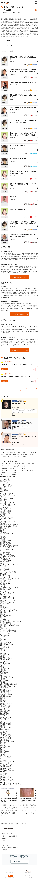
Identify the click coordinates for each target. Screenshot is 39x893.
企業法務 (2, 695)
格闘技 (2, 601)
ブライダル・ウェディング (7, 705)
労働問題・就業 (4, 691)
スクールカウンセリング (7, 770)
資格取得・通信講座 (5, 590)
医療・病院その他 (5, 676)
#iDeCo (17, 468)
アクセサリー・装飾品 (6, 498)
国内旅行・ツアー (5, 562)
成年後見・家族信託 (5, 690)
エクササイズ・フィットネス (8, 632)
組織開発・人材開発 (5, 738)
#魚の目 (23, 466)
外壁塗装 (2, 523)
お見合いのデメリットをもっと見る (19, 350)
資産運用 (2, 539)
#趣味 (23, 452)
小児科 (2, 667)
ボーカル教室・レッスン (7, 596)
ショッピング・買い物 (6, 493)
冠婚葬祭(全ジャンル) (6, 714)
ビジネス (2, 716)
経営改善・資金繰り (5, 724)
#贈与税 (3, 472)
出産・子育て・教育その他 (7, 624)
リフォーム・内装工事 (6, 517)
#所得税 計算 (29, 470)
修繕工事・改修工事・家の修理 (9, 526)
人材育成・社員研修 (5, 737)
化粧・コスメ (4, 628)
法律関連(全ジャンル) (6, 703)
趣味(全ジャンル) (5, 576)
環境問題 (2, 747)
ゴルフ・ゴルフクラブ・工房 (8, 572)
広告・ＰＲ (3, 719)
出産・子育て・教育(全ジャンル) (9, 625)
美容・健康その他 (5, 643)
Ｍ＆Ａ (2, 728)
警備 (1, 749)
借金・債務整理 (4, 685)
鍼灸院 (2, 671)
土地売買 (2, 516)
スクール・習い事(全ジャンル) (8, 610)
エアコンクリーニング (6, 485)
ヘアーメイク (4, 640)
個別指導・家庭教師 (5, 583)
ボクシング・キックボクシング (9, 602)
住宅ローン (3, 537)
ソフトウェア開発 (5, 759)
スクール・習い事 (5, 577)
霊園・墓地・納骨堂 (5, 710)
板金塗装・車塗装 (5, 553)
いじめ (2, 775)
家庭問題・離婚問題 (5, 767)
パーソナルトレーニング (7, 637)
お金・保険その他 (5, 548)
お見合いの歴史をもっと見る (19, 277)
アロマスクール (4, 607)
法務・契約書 (4, 733)
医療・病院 (3, 646)
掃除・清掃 (3, 481)
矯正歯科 (2, 649)
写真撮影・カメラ (5, 558)
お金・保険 (3, 535)
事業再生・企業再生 (5, 723)
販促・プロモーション (6, 721)
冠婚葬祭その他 (4, 713)
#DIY (2, 464)
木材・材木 (3, 528)
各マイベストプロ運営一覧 (10, 836)
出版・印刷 (3, 742)
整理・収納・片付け (5, 479)
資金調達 (2, 732)
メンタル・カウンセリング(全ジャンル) (11, 784)
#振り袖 (23, 468)
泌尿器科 (2, 656)
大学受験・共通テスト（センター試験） (11, 621)
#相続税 (28, 466)
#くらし (3, 452)
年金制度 (2, 536)
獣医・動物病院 (4, 569)
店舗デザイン (4, 531)
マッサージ (3, 634)
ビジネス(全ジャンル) (6, 764)
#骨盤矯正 (11, 468)
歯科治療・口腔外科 (5, 647)
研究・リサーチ (4, 751)
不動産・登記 (4, 688)
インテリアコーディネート (7, 521)
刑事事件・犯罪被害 (5, 696)
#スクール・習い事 (31, 452)
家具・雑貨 (3, 522)
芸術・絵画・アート (5, 573)
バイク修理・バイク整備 (7, 555)
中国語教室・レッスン (6, 581)
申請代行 (2, 699)
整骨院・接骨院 (4, 672)
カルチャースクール (5, 593)
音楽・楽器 (3, 570)
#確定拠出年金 (15, 466)
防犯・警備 (3, 489)
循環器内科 (3, 653)
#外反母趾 (14, 470)
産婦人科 (2, 666)
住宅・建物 (3, 509)
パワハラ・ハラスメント (7, 779)
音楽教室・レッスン (5, 595)
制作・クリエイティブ (6, 727)
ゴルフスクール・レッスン (7, 598)
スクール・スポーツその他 (7, 609)
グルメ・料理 (4, 490)
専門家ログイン (7, 850)
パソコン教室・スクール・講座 (9, 587)
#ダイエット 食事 (5, 466)
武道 (1, 605)
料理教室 (2, 584)
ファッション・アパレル (7, 494)
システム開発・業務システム (8, 761)
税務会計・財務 (4, 731)
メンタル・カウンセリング (7, 765)
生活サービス (4, 497)
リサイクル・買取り (5, 486)
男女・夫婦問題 (4, 680)
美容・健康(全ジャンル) (6, 644)
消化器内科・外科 (5, 668)
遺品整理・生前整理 (5, 480)
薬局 (1, 675)
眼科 (1, 652)
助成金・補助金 (4, 730)
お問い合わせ (6, 845)
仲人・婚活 (3, 708)
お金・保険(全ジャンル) (6, 549)
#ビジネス (10, 456)
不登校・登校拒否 (5, 773)
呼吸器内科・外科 (5, 654)
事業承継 (2, 726)
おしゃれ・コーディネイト (7, 495)
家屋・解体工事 (4, 527)
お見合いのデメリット (7, 51)
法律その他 (3, 702)
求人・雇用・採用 (5, 746)
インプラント (4, 651)
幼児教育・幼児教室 (5, 615)
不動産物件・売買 (5, 513)
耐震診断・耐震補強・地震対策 (9, 525)
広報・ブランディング (6, 722)
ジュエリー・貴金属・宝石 (7, 504)
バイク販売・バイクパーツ (7, 556)
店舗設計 (2, 530)
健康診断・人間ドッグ (6, 658)
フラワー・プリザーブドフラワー (9, 564)
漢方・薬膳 (3, 674)
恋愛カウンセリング (5, 777)
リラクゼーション (5, 633)
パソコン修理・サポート (7, 559)
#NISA (10, 464)
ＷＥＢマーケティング (6, 756)
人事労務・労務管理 (5, 735)
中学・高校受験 (4, 620)
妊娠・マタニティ (5, 612)
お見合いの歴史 (6, 40)
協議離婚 (2, 681)
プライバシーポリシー (9, 841)
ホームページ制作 (5, 758)
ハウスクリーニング (5, 484)
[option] (10, 804)
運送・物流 (3, 500)
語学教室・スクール (5, 579)
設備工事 (2, 754)
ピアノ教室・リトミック (7, 597)
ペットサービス (4, 568)
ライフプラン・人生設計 (7, 546)
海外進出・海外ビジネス (7, 741)
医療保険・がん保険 (5, 544)
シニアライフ (4, 782)
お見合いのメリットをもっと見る (19, 314)
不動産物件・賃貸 (5, 512)
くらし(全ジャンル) (5, 508)
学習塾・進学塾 (4, 582)
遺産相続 (2, 689)
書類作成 (2, 698)
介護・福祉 (3, 670)
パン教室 (2, 586)
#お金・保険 (17, 452)
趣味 (1, 550)
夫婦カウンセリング (5, 768)
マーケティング (4, 718)
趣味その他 (3, 574)
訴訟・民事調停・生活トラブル (9, 684)
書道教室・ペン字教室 (6, 588)
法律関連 (2, 679)
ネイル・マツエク (5, 639)
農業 (1, 492)
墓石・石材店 (4, 712)
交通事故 (2, 682)
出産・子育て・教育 (5, 611)
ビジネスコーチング (5, 736)
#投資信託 (21, 470)
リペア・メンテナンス (6, 506)
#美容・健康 (16, 454)
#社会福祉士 (4, 468)
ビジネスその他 (4, 763)
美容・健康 (3, 626)
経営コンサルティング (6, 717)
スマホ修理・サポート (6, 560)
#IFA (6, 464)
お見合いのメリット (7, 46)
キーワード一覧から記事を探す (8, 474)
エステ (2, 638)
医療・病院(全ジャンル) (6, 677)
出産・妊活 (3, 614)
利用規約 (5, 838)
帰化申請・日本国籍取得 (7, 694)
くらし (2, 478)
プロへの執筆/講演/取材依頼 (10, 847)
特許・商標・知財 (5, 693)
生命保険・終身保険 (5, 542)
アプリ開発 (3, 760)
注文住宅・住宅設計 (5, 511)
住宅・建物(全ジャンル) (6, 534)
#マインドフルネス (11, 472)
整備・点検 (3, 755)
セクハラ (2, 778)
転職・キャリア (4, 745)
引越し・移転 (4, 499)
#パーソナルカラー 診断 (28, 464)
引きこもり (3, 774)
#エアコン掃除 (30, 468)
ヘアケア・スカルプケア (7, 642)
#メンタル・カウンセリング (21, 456)
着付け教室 (3, 606)
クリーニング (4, 483)
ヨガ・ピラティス (5, 635)
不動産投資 (3, 541)
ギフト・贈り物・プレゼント (8, 502)
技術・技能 (3, 753)
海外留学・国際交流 (5, 623)
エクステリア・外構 (5, 518)
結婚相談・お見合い (5, 707)
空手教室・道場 (4, 604)
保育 (1, 618)
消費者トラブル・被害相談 (7, 686)
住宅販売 (2, 514)
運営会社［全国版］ (8, 833)
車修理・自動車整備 (5, 554)
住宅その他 (3, 532)
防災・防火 (3, 488)
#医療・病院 (24, 454)
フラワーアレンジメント (7, 592)
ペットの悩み (4, 567)
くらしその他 (4, 507)
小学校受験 (3, 619)
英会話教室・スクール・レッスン (9, 578)
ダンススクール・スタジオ (7, 600)
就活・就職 (3, 744)
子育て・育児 (4, 616)
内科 (1, 648)
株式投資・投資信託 (5, 540)
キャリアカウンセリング (7, 781)
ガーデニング (4, 565)
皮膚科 (2, 662)
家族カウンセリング (5, 769)
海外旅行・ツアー (5, 563)
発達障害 (2, 772)
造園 (1, 520)
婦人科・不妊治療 (5, 663)
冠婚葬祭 (2, 704)
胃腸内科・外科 (4, 657)
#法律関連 (31, 454)
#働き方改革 (17, 464)
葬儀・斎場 (3, 709)
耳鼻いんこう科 (4, 665)
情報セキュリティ (5, 750)
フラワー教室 (4, 591)
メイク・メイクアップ (6, 629)
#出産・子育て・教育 (6, 454)
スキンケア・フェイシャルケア (9, 630)
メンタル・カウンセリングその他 (9, 783)
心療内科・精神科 (5, 660)
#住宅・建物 (10, 452)
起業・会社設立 (4, 740)
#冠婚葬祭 (3, 456)
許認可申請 (3, 700)
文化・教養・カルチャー (7, 503)
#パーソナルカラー (5, 470)
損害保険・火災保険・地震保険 (9, 545)
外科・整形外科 (4, 661)
